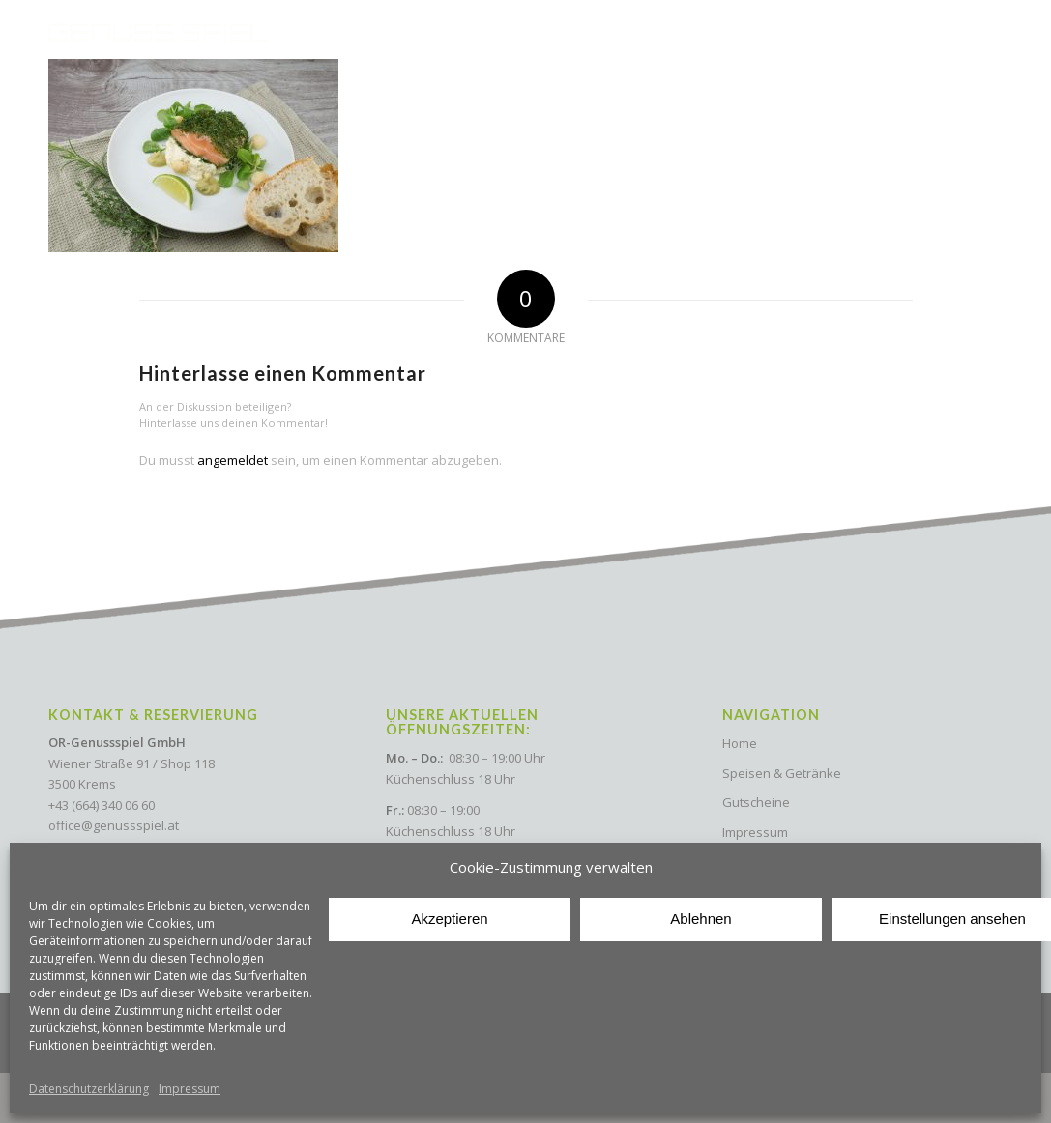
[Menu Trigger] (982, 30)
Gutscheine (756, 802)
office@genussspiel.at (113, 825)
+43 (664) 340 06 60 (101, 805)
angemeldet (232, 460)
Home (739, 743)
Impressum (189, 1088)
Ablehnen (700, 918)
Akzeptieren (449, 918)
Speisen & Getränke (781, 773)
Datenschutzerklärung (89, 1088)
